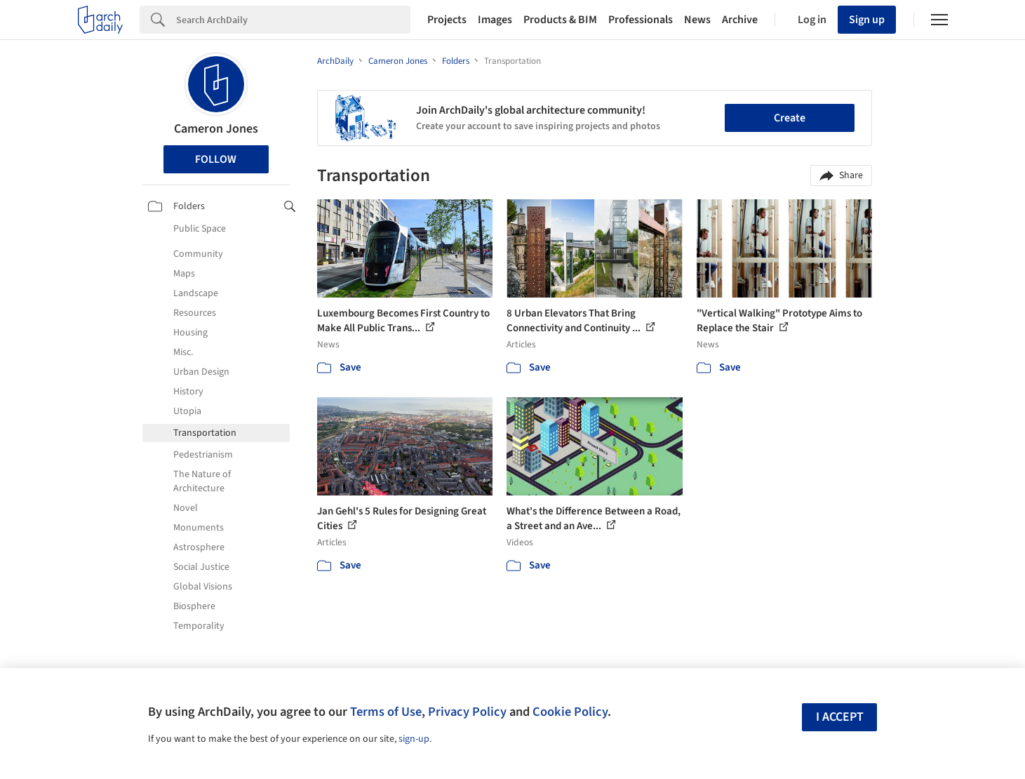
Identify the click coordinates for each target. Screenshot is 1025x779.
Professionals (640, 19)
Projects (447, 19)
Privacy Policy (467, 712)
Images (495, 19)
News (697, 19)
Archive (740, 19)
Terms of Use (386, 712)
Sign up (867, 19)
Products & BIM (560, 19)
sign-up (413, 739)
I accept (840, 717)
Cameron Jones (216, 129)
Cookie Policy (570, 712)
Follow (215, 159)
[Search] (293, 20)
